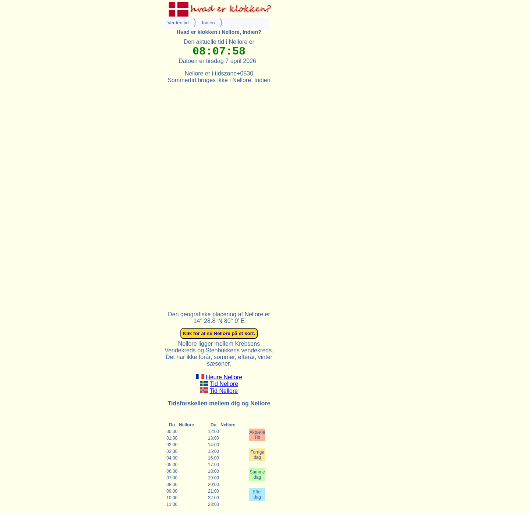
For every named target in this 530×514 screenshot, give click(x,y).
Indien (208, 22)
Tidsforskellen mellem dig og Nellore (219, 403)
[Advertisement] (219, 194)
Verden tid (178, 22)
